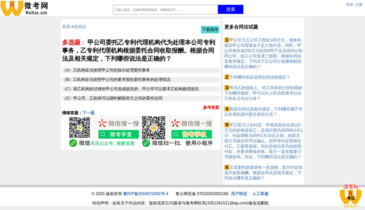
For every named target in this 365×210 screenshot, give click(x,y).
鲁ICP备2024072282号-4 (145, 194)
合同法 (80, 27)
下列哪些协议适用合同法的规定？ (259, 77)
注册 (358, 5)
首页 (66, 27)
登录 (349, 5)
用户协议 (239, 194)
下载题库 (210, 29)
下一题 (88, 113)
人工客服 (260, 194)
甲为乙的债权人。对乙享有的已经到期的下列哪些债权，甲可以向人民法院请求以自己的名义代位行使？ (263, 93)
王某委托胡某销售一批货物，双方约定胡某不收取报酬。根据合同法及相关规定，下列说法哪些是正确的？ (263, 172)
